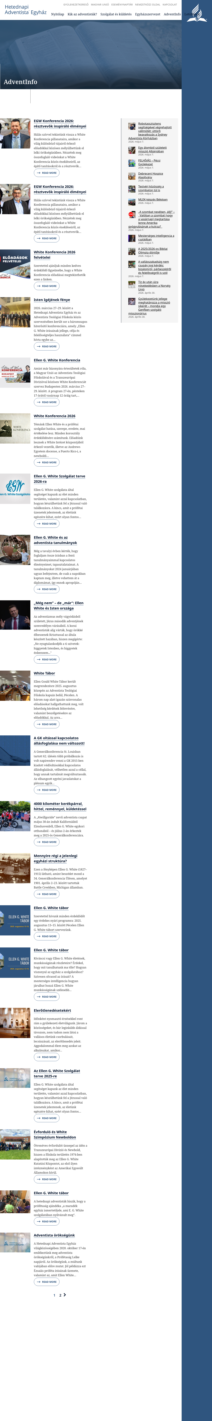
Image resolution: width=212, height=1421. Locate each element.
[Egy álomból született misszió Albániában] (131, 150)
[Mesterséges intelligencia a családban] (131, 238)
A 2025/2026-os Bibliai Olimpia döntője (153, 250)
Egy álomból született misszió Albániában (152, 149)
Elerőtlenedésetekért (52, 1010)
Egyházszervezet (147, 14)
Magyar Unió (100, 4)
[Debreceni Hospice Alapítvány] (131, 176)
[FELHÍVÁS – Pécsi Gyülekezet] (131, 163)
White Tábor (44, 673)
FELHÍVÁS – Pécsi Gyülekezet (149, 162)
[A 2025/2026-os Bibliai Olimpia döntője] (131, 251)
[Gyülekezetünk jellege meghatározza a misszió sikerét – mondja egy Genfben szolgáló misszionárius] (131, 301)
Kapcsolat (170, 4)
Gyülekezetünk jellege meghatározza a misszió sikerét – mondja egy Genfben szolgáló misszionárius (149, 306)
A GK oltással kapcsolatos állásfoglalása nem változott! (59, 741)
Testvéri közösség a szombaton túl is (151, 188)
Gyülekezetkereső (76, 4)
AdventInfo (172, 14)
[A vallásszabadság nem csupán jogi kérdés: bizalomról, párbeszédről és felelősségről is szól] (131, 264)
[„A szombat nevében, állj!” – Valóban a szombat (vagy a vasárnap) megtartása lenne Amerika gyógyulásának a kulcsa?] (131, 214)
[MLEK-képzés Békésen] (131, 202)
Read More (47, 173)
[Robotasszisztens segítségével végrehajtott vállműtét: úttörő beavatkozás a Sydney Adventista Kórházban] (131, 126)
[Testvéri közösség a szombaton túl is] (131, 189)
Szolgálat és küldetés (116, 14)
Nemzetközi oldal (147, 4)
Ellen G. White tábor (51, 907)
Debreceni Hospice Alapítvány (150, 175)
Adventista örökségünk (54, 1235)
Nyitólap (57, 14)
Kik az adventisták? (82, 14)
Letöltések (192, 14)
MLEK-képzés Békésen (153, 199)
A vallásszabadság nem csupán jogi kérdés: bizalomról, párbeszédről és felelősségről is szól (154, 267)
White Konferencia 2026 (54, 416)
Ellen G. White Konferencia (57, 360)
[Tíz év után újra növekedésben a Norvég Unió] (131, 284)
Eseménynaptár (122, 4)
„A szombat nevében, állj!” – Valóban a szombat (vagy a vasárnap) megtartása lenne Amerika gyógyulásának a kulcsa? (151, 219)
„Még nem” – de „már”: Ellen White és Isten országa (58, 605)
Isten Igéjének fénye (52, 299)
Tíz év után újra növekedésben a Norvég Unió (154, 285)
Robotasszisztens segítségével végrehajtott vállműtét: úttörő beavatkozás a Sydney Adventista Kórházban (150, 131)
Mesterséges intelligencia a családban (156, 237)
